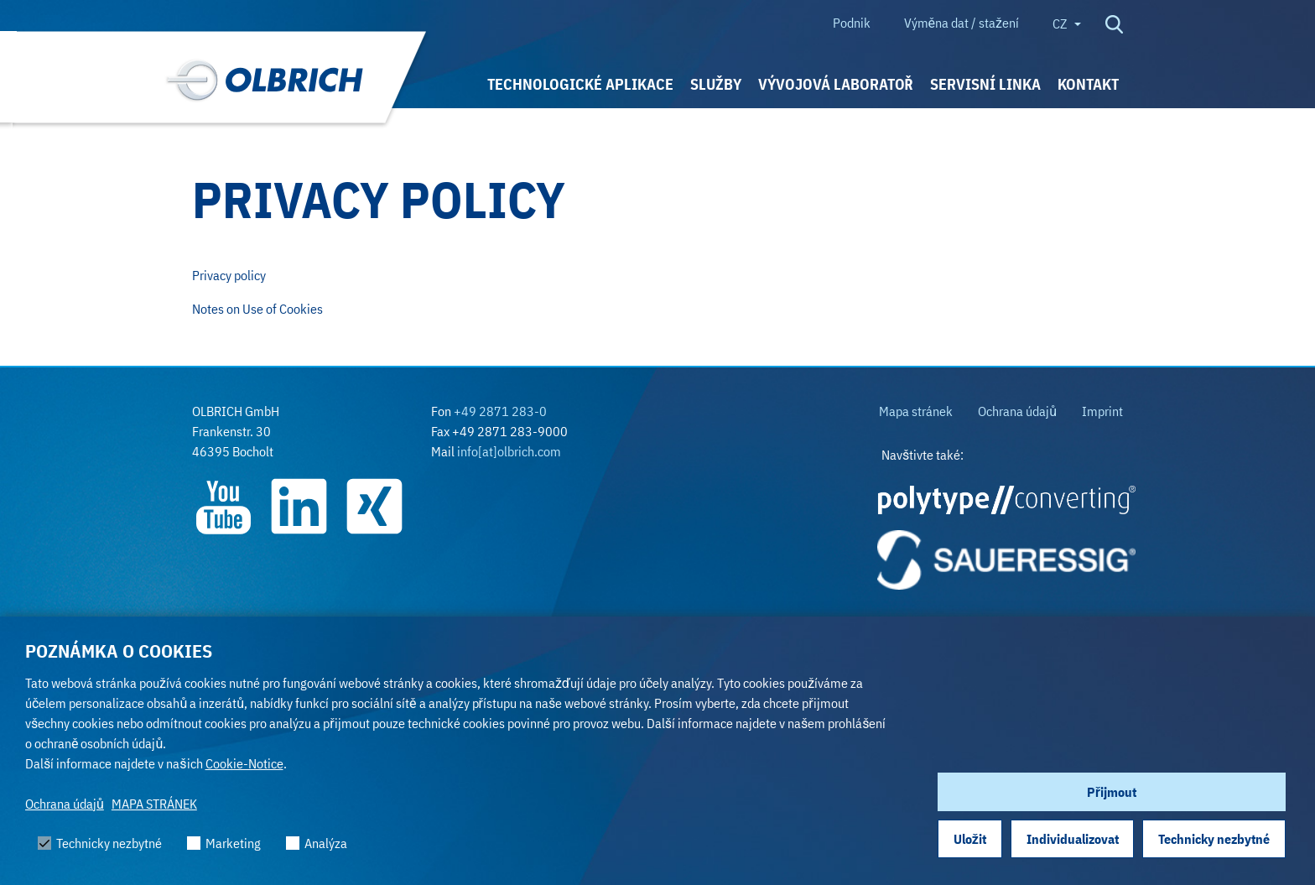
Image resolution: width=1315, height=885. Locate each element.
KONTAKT (1088, 84)
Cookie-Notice (244, 763)
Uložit (970, 838)
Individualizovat (1073, 838)
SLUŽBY (715, 84)
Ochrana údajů (64, 803)
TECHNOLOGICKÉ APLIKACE (580, 84)
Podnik (852, 22)
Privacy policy (229, 275)
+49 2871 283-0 (500, 411)
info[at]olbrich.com (509, 451)
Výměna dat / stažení (961, 22)
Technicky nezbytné (1214, 838)
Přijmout (1111, 791)
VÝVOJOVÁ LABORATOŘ (835, 84)
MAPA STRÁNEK (154, 803)
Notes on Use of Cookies (257, 308)
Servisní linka (985, 84)
